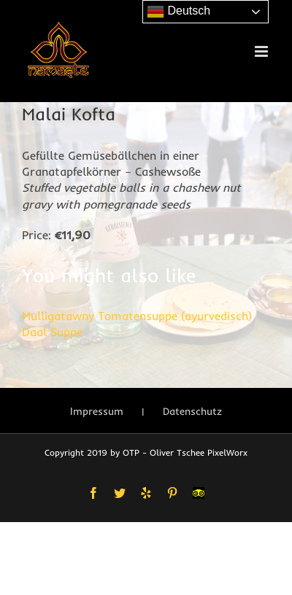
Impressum (96, 411)
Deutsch (178, 11)
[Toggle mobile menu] (262, 51)
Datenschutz (192, 411)
